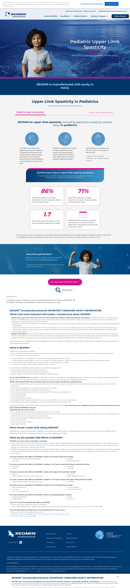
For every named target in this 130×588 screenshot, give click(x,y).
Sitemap (69, 534)
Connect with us (15, 542)
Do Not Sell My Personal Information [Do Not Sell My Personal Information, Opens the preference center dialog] (92, 4)
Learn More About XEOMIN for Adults (64, 282)
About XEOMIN (50, 16)
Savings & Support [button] (99, 16)
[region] (65, 4)
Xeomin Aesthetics (72, 538)
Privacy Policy (51, 547)
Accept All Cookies (111, 4)
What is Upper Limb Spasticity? (101, 112)
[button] (118, 576)
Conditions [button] (65, 16)
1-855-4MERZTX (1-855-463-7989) (25, 516)
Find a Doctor (120, 16)
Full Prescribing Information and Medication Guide (53, 514)
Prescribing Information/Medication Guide (113, 11)
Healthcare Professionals (73, 11)
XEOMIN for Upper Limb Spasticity (30, 112)
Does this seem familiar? (39, 254)
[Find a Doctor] (58, 290)
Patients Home (51, 534)
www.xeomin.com (20, 514)
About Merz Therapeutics (54, 538)
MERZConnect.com (89, 11)
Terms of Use (70, 542)
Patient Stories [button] (81, 16)
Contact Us (50, 542)
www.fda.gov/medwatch (79, 506)
